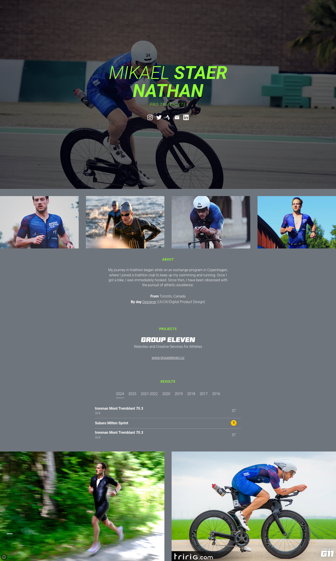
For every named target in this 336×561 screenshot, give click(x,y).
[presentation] (120, 395)
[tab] (120, 398)
